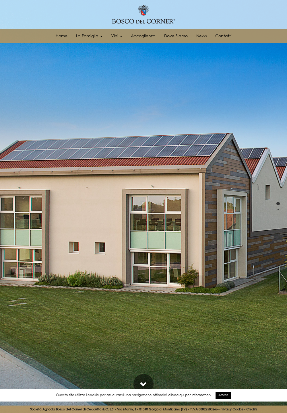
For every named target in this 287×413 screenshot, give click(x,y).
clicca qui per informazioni (189, 394)
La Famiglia (89, 35)
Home (61, 35)
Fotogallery (263, 360)
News (201, 35)
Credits (251, 409)
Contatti (223, 35)
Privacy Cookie (231, 409)
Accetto (223, 395)
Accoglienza (143, 35)
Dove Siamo (176, 35)
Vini (116, 35)
